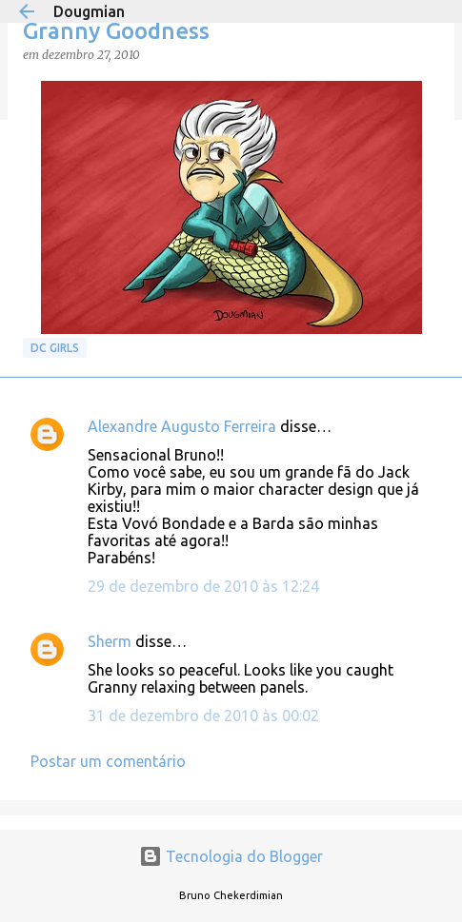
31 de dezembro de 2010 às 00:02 (203, 715)
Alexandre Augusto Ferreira (182, 426)
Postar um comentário (108, 761)
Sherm (109, 641)
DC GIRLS (54, 348)
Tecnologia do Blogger (231, 856)
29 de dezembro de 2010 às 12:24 (203, 586)
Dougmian (89, 11)
